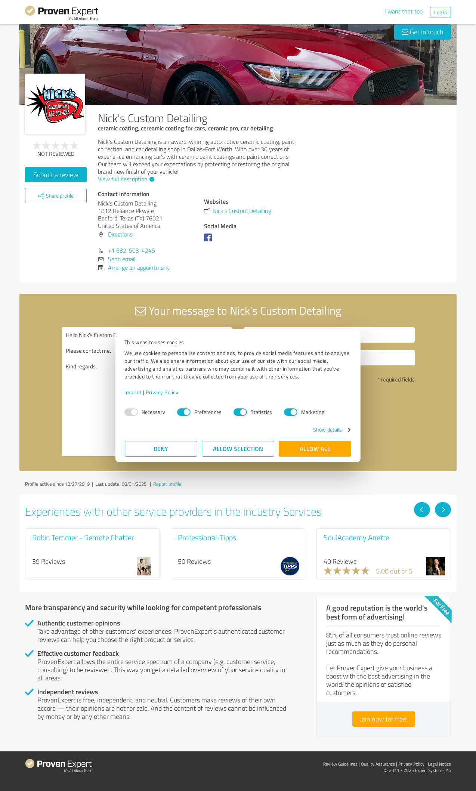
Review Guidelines (340, 764)
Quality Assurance (378, 764)
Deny (161, 448)
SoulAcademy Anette (356, 537)
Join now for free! (384, 718)
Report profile (167, 484)
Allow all (315, 448)
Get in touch (422, 31)
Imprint (133, 392)
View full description (125, 179)
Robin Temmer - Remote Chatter (83, 537)
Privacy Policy (162, 392)
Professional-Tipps (207, 537)
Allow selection (238, 448)
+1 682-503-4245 (131, 250)
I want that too (403, 11)
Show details (327, 429)
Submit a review (55, 174)
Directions (120, 234)
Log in (440, 12)
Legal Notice (439, 764)
